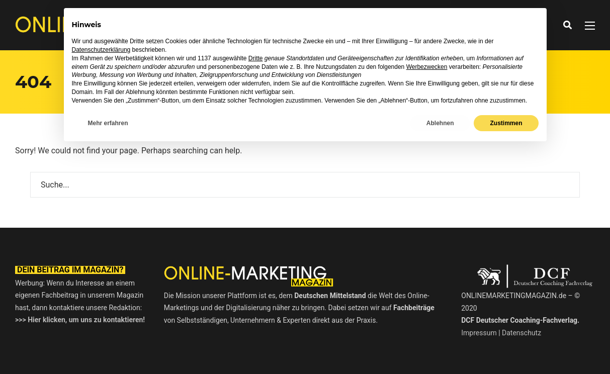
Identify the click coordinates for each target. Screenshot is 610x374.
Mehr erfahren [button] (108, 347)
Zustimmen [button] (506, 347)
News (247, 25)
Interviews (291, 25)
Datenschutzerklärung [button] (101, 274)
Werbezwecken (427, 291)
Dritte (255, 282)
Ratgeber (343, 25)
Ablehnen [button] (440, 347)
